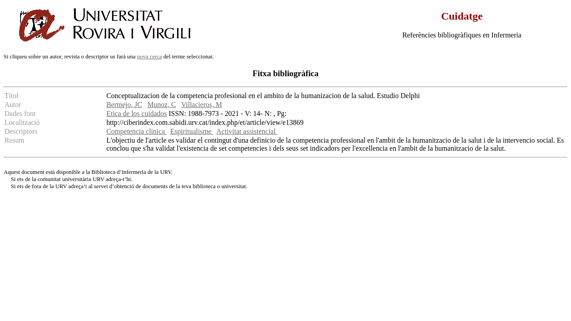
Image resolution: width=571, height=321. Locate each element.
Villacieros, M (201, 104)
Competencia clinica (136, 131)
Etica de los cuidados (136, 113)
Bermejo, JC (124, 104)
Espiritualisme (191, 131)
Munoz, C (161, 104)
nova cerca (149, 56)
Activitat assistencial (246, 131)
